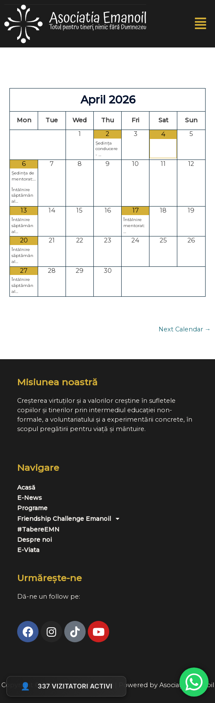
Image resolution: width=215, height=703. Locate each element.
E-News (29, 498)
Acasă (26, 487)
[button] (201, 24)
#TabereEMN (38, 529)
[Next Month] (191, 100)
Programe (32, 508)
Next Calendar (184, 329)
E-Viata (28, 550)
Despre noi (34, 539)
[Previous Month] (24, 100)
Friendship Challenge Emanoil (70, 518)
